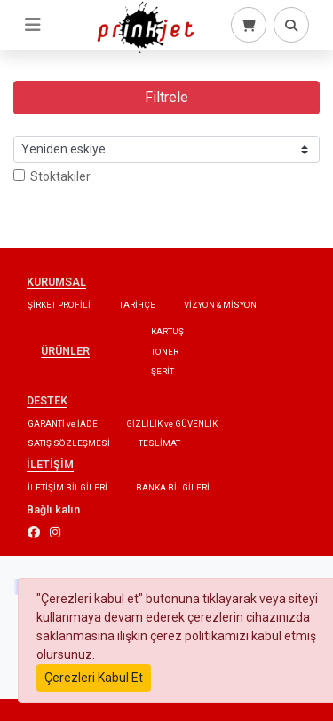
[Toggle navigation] (32, 25)
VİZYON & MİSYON (220, 305)
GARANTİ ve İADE (63, 423)
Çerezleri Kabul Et (93, 677)
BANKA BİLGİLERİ (173, 487)
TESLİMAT (159, 443)
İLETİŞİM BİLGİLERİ (67, 487)
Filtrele (166, 97)
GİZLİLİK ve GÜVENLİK (172, 423)
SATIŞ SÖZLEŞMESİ (69, 443)
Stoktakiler (52, 176)
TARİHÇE (137, 305)
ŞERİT (162, 371)
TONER (164, 352)
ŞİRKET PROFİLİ (59, 305)
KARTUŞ (167, 331)
